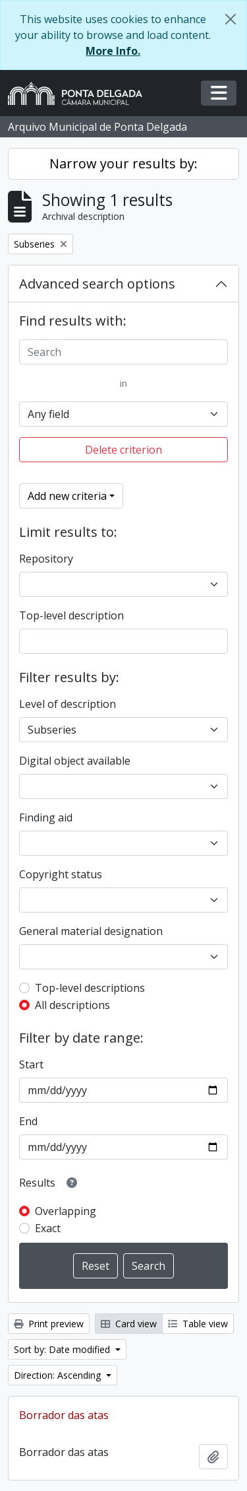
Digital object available (74, 760)
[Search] (123, 351)
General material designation (91, 931)
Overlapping (65, 1211)
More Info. (113, 51)
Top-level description (71, 615)
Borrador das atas (64, 1415)
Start (31, 1064)
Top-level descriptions (90, 988)
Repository (46, 558)
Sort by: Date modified (63, 1349)
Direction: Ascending (58, 1375)
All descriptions (72, 1005)
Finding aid (45, 817)
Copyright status (60, 874)
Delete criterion (123, 449)
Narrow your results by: (123, 163)
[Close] (230, 19)
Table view (198, 1323)
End (28, 1121)
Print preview (49, 1323)
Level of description (67, 704)
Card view (129, 1323)
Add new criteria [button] (67, 496)
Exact (48, 1228)
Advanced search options (97, 284)
